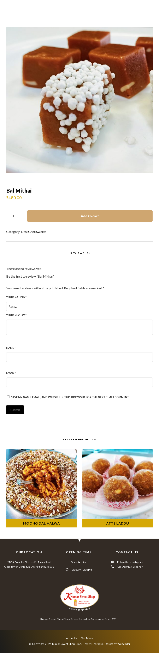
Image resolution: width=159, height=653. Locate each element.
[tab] (80, 253)
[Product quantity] (15, 216)
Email (11, 372)
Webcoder (123, 644)
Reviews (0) (80, 253)
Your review (16, 315)
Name (11, 347)
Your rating (16, 297)
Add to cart (90, 216)
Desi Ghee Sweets (33, 232)
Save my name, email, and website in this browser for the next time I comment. (70, 397)
